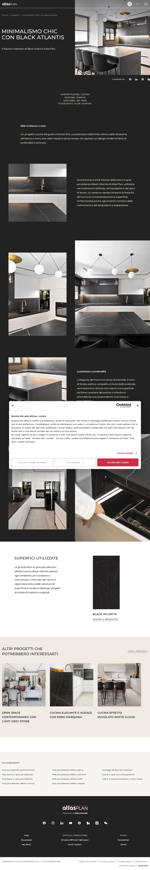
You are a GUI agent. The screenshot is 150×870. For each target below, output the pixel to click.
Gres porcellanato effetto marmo (18, 783)
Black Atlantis (105, 614)
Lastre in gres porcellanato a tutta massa (122, 779)
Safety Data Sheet (88, 861)
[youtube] (70, 823)
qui (94, 434)
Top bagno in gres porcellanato (17, 779)
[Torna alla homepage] (62, 3)
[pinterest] (79, 823)
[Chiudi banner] (138, 405)
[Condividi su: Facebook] (130, 79)
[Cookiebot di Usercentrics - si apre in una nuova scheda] (118, 405)
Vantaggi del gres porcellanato (117, 770)
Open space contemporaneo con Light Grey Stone (19, 717)
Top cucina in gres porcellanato (17, 774)
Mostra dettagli (125, 453)
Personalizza (75, 462)
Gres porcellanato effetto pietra (67, 770)
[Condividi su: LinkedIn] (136, 79)
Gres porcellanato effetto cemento (69, 774)
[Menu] (146, 4)
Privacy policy (107, 861)
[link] (143, 79)
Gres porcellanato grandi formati (18, 770)
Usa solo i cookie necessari (32, 462)
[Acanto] (143, 866)
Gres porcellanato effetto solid (67, 779)
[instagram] (53, 823)
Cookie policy (125, 861)
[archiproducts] (97, 823)
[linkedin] (61, 823)
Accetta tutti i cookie (118, 462)
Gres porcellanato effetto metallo (68, 783)
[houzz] (88, 823)
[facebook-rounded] (44, 823)
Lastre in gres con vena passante (118, 774)
